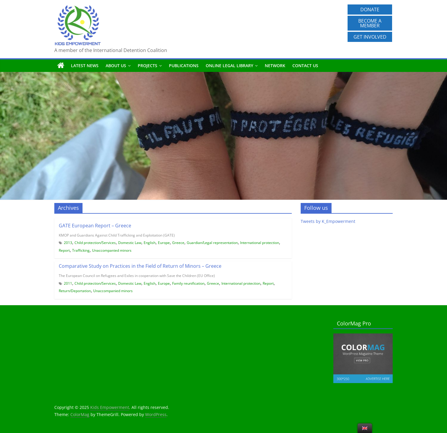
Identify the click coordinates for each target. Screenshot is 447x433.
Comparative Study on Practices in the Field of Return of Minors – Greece (140, 266)
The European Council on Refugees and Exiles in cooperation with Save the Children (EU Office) (137, 275)
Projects (147, 65)
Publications (184, 65)
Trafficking (81, 250)
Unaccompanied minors (111, 250)
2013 (68, 242)
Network (275, 65)
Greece (178, 242)
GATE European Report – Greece (95, 225)
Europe (164, 242)
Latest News (85, 65)
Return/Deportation (75, 290)
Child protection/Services (95, 242)
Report (64, 250)
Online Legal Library (229, 65)
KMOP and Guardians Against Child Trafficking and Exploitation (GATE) (117, 235)
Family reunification (188, 283)
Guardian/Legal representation (212, 242)
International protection (259, 242)
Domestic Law (129, 242)
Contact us (305, 65)
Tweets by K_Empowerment (328, 221)
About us (116, 65)
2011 (68, 283)
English (150, 242)
